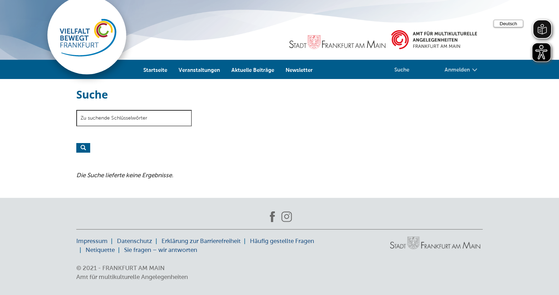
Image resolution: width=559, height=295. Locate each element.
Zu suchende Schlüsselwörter (114, 118)
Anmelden (461, 69)
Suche (401, 69)
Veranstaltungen (199, 70)
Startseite (155, 70)
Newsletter (299, 70)
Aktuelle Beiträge (252, 70)
